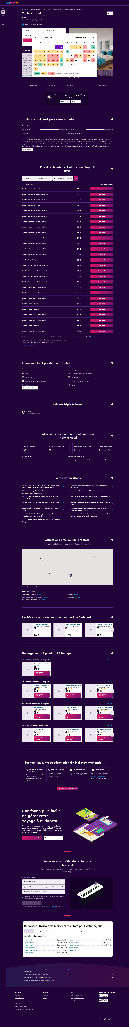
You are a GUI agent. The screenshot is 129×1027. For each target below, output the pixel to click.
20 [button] (49, 60)
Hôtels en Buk (72, 950)
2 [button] (61, 47)
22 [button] (57, 60)
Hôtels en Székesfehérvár (75, 945)
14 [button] (53, 56)
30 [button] (61, 64)
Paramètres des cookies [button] (29, 345)
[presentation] (76, 101)
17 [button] (35, 60)
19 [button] (44, 60)
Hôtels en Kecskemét (30, 950)
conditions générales (51, 906)
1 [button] (57, 47)
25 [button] (40, 64)
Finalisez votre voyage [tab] (76, 931)
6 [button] (48, 51)
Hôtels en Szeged (29, 947)
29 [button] (57, 64)
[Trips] (3, 24)
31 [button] (35, 68)
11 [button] (40, 56)
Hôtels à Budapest (57, 9)
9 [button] (61, 51)
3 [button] (35, 51)
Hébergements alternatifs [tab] (44, 931)
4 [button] (84, 47)
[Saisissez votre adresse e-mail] (45, 892)
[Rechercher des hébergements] (3, 12)
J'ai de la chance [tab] (60, 931)
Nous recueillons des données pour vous (68, 977)
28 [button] (53, 64)
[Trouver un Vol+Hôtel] (3, 19)
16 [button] (61, 56)
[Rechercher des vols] (3, 8)
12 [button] (44, 56)
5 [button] (44, 51)
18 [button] (40, 60)
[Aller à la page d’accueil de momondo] (12, 3)
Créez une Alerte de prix (98, 776)
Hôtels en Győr (28, 945)
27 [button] (48, 64)
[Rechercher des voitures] (3, 16)
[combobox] (45, 881)
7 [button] (67, 51)
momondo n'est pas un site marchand (68, 974)
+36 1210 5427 (26, 22)
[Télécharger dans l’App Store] (76, 101)
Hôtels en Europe (35, 9)
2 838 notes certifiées (36, 24)
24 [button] (36, 64)
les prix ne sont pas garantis (65, 969)
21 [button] (53, 60)
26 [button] (44, 64)
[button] (3, 3)
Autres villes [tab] (29, 931)
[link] (42, 673)
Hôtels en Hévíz (28, 952)
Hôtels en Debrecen (74, 942)
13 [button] (48, 56)
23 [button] (61, 60)
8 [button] (57, 51)
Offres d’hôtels (25, 9)
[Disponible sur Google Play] (65, 101)
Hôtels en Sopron (29, 942)
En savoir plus (94, 337)
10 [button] (35, 56)
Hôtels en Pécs (28, 940)
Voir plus (109, 660)
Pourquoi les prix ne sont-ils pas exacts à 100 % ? (68, 981)
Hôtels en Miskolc (73, 947)
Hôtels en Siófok (72, 940)
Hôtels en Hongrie (46, 9)
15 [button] (57, 56)
